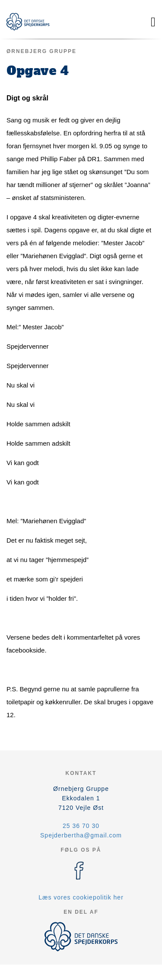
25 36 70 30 (81, 825)
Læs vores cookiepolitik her (81, 897)
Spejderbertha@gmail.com (81, 835)
